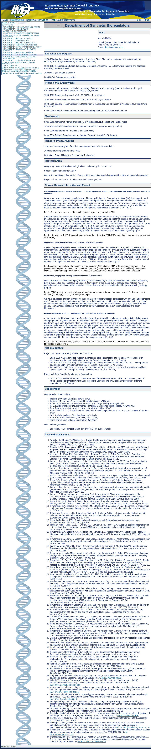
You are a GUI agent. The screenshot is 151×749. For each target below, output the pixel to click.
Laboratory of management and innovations (20, 68)
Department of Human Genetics (16, 41)
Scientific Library (9, 66)
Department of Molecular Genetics (17, 39)
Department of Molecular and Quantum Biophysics (19, 49)
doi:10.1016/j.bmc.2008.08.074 (92, 741)
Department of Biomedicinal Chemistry (19, 60)
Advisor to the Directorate (14, 31)
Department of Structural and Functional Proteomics (21, 36)
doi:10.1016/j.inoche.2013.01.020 (65, 685)
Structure (17, 20)
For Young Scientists (63, 20)
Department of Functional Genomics (18, 52)
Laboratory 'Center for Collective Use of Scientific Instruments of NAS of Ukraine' (19, 70)
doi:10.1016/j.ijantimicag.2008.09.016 (133, 727)
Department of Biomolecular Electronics (21, 33)
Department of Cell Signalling (15, 29)
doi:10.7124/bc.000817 (111, 678)
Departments (7, 25)
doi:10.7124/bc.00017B (128, 715)
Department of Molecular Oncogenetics (20, 43)
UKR (139, 20)
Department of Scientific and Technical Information (18, 63)
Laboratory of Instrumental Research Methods (22, 73)
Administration (8, 23)
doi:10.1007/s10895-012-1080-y (64, 692)
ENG (147, 20)
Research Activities (37, 20)
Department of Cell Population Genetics (20, 45)
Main (5, 20)
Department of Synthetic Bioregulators (20, 54)
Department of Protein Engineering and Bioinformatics (19, 57)
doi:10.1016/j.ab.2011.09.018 (63, 699)
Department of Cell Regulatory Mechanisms (21, 27)
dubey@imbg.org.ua (114, 47)
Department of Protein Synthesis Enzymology (22, 47)
